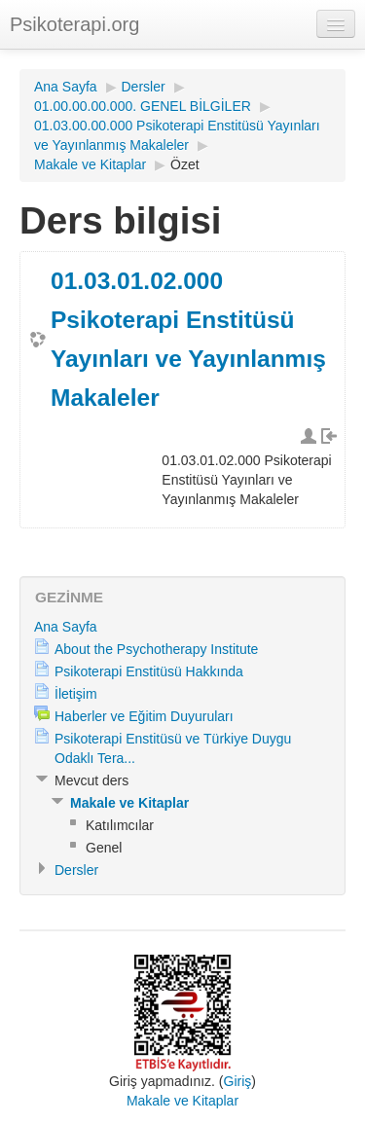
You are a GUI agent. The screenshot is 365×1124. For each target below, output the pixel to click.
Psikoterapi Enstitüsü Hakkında (149, 671)
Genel (104, 847)
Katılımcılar (120, 825)
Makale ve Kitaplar (90, 164)
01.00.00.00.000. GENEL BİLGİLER (142, 106)
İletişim (76, 694)
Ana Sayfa (65, 86)
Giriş (238, 1081)
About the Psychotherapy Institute (156, 649)
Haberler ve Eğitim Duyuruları (144, 716)
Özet (185, 164)
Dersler (143, 86)
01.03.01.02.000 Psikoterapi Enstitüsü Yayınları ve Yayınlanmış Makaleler (188, 339)
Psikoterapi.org (74, 24)
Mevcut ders (91, 780)
